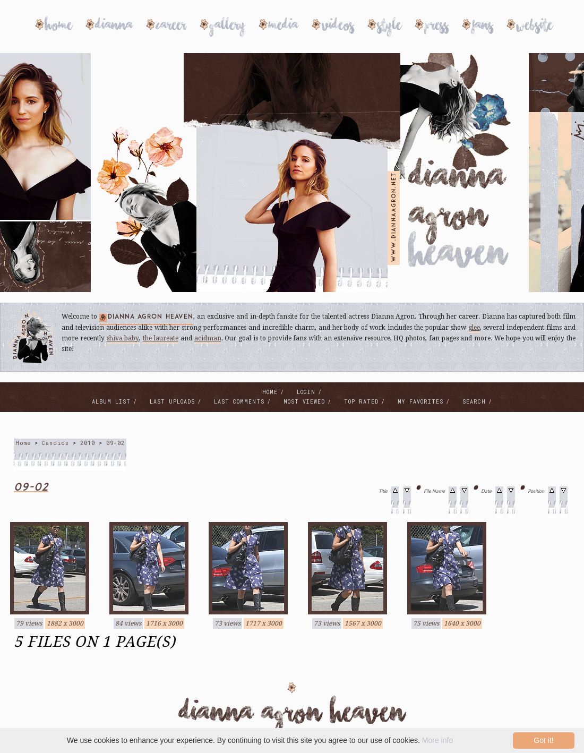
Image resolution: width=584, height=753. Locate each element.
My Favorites (420, 401)
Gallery (227, 26)
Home (58, 26)
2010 (87, 443)
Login (306, 392)
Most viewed (304, 401)
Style (389, 26)
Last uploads (172, 401)
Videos (338, 26)
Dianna (114, 26)
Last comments (239, 401)
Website (535, 26)
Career (171, 26)
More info (437, 740)
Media (283, 26)
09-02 (115, 443)
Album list (111, 401)
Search (474, 401)
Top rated (361, 401)
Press (437, 26)
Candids (55, 443)
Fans (482, 26)
